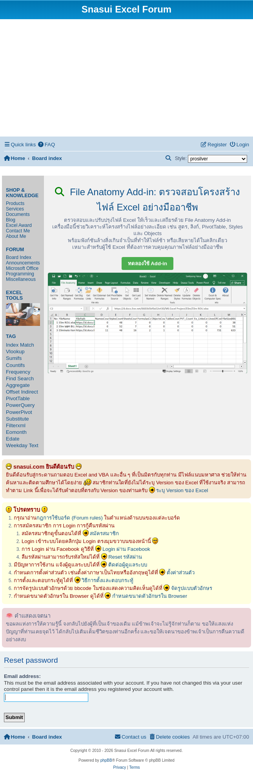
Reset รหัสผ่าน (125, 557)
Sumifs (14, 358)
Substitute (17, 419)
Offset (13, 392)
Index (12, 345)
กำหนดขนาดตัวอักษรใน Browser (149, 596)
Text (33, 445)
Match (27, 345)
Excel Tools (14, 295)
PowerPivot (19, 412)
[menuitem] (46, 144)
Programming (20, 274)
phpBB (106, 760)
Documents (18, 214)
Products (15, 203)
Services (15, 209)
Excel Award (19, 225)
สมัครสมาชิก (104, 533)
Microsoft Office (22, 268)
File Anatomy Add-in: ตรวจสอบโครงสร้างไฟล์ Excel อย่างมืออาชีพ (147, 199)
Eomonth (16, 432)
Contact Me (18, 231)
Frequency (18, 372)
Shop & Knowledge (22, 192)
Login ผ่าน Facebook (126, 549)
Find (11, 378)
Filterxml (15, 425)
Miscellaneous (21, 279)
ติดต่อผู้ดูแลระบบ (127, 565)
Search (25, 378)
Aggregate (18, 385)
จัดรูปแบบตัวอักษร (191, 588)
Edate (12, 439)
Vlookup (15, 351)
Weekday (16, 445)
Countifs (15, 365)
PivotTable (18, 398)
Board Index (18, 257)
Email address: (22, 676)
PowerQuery (20, 405)
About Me (16, 236)
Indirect (29, 392)
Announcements (23, 263)
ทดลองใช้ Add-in (147, 263)
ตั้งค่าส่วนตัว (181, 572)
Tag (11, 336)
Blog (10, 220)
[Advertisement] (126, 78)
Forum (15, 249)
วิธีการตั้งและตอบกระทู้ (107, 580)
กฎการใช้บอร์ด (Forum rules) (69, 518)
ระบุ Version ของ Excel (182, 490)
